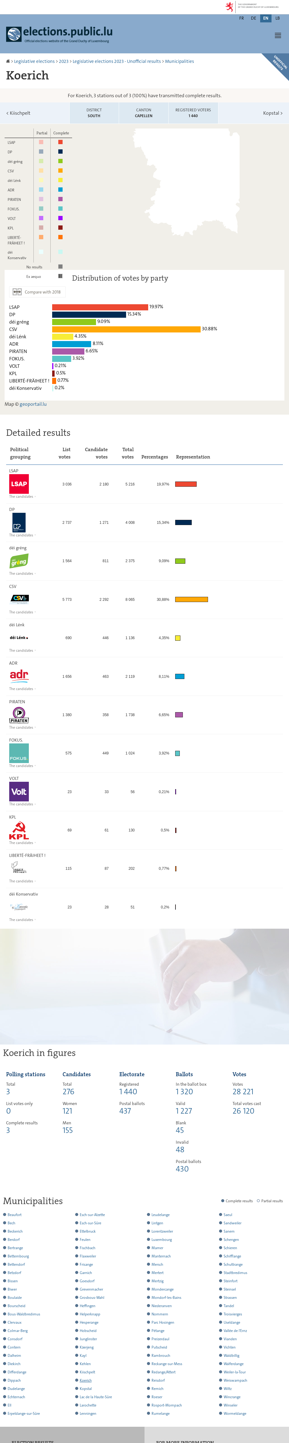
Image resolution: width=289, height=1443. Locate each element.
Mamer (157, 1247)
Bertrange (15, 1247)
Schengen (231, 1239)
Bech (11, 1223)
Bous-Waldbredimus (24, 1314)
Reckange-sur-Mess (167, 1363)
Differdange (17, 1372)
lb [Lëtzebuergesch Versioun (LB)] (278, 18)
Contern (14, 1347)
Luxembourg (162, 1239)
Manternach (161, 1256)
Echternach (16, 1397)
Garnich (86, 1272)
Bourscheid (16, 1305)
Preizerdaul (160, 1339)
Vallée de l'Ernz (235, 1330)
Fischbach (87, 1247)
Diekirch (14, 1363)
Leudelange (161, 1214)
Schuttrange (233, 1264)
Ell (9, 1405)
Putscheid (159, 1347)
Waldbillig (231, 1355)
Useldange (232, 1322)
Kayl (83, 1355)
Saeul (228, 1214)
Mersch (157, 1264)
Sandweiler (232, 1223)
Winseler (230, 1405)
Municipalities (179, 61)
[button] (278, 35)
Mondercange (163, 1289)
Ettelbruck (88, 1231)
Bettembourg (18, 1256)
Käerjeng (87, 1347)
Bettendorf (16, 1264)
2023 (63, 61)
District (94, 113)
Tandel (229, 1305)
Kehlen (85, 1363)
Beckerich (15, 1231)
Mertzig (158, 1281)
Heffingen (87, 1305)
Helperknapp (90, 1314)
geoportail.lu (33, 404)
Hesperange (89, 1322)
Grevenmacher (91, 1289)
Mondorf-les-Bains (166, 1297)
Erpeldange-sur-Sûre (24, 1413)
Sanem (229, 1231)
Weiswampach (235, 1380)
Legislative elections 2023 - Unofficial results (117, 61)
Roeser (157, 1397)
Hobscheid (88, 1330)
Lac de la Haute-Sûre (96, 1397)
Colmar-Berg (18, 1330)
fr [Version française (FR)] (241, 18)
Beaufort (14, 1214)
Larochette (88, 1405)
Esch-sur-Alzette (92, 1214)
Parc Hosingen (163, 1322)
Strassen (230, 1297)
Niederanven (162, 1305)
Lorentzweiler (162, 1231)
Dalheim (14, 1355)
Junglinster (88, 1339)
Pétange (158, 1330)
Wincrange (232, 1397)
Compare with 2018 (43, 292)
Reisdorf (158, 1380)
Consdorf (15, 1339)
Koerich (86, 1380)
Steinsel (230, 1289)
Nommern (160, 1314)
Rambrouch (161, 1355)
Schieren (230, 1247)
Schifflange (232, 1256)
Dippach (14, 1380)
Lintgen (157, 1223)
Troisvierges (233, 1314)
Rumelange (161, 1413)
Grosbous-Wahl (92, 1297)
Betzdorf (14, 1272)
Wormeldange (235, 1413)
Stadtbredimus (235, 1272)
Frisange (86, 1264)
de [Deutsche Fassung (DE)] (253, 18)
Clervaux (14, 1322)
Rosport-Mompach (167, 1405)
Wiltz (228, 1388)
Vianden (230, 1339)
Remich (158, 1388)
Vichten (230, 1347)
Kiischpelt (18, 113)
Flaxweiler (88, 1256)
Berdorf (14, 1239)
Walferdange (234, 1363)
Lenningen (88, 1413)
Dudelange (16, 1388)
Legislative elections (34, 61)
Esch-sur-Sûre (90, 1223)
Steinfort (230, 1281)
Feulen (85, 1239)
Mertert (158, 1272)
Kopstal (273, 113)
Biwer (12, 1289)
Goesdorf (87, 1281)
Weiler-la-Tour (235, 1372)
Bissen (13, 1281)
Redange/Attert (163, 1372)
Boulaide (15, 1297)
